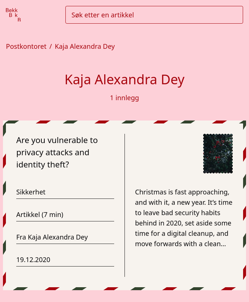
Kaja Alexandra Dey (85, 46)
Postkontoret (26, 46)
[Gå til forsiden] (13, 15)
